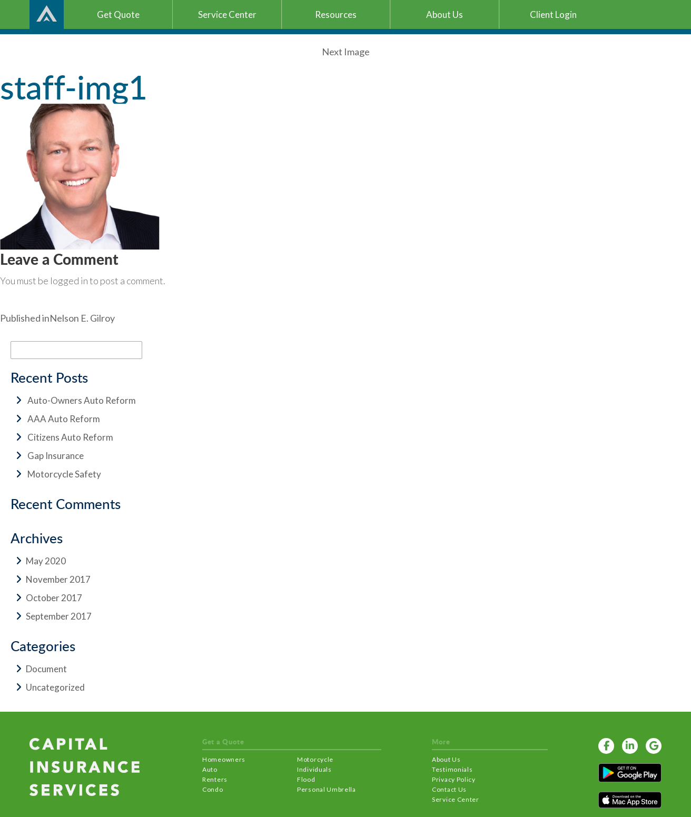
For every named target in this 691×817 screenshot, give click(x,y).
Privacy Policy (454, 779)
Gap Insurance (55, 455)
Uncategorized (55, 687)
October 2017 (54, 597)
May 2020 (46, 560)
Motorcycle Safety (64, 474)
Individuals (314, 769)
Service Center (455, 799)
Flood (306, 779)
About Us (446, 759)
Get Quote (118, 14)
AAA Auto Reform (63, 418)
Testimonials (452, 769)
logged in (69, 280)
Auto (210, 769)
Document (46, 668)
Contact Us (449, 789)
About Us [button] (444, 14)
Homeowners (223, 759)
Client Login (553, 14)
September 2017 (59, 616)
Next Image (346, 51)
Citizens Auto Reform (70, 437)
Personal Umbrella (326, 789)
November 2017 (58, 579)
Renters (215, 779)
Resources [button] (336, 14)
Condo (212, 789)
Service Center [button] (227, 14)
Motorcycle (315, 759)
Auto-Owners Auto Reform (81, 400)
